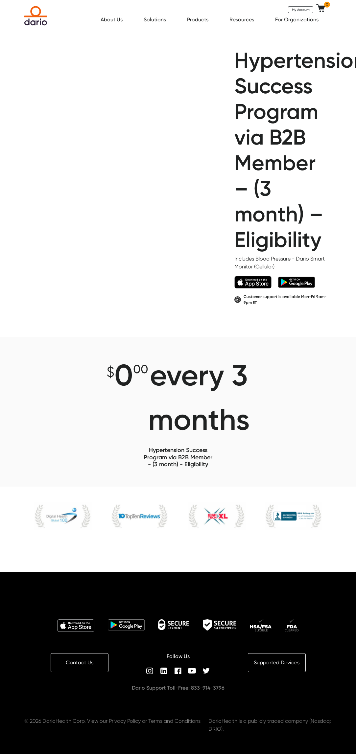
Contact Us (79, 662)
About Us (112, 19)
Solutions (155, 19)
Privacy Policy (125, 721)
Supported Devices (276, 662)
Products (198, 19)
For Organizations (297, 19)
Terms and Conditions (174, 721)
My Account (301, 9)
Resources (242, 19)
